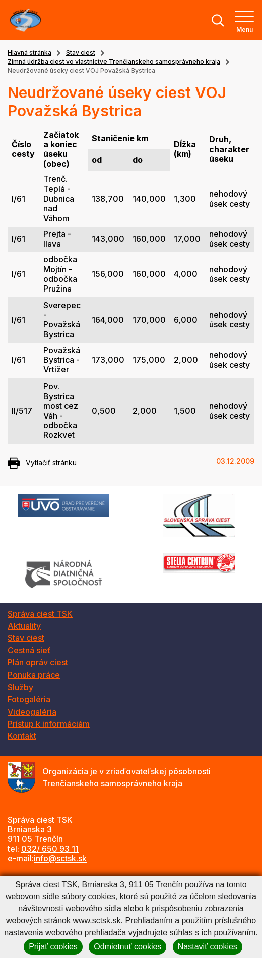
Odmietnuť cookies (127, 946)
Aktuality (24, 626)
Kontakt (22, 736)
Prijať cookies (53, 946)
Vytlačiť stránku (42, 463)
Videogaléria (32, 712)
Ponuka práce (34, 674)
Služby (20, 687)
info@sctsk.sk (60, 858)
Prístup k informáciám (49, 724)
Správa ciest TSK (40, 614)
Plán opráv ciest (38, 662)
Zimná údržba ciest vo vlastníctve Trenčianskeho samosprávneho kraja (114, 61)
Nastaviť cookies (207, 946)
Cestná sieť (29, 650)
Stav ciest (80, 52)
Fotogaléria (29, 699)
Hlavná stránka (29, 52)
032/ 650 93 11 (50, 849)
